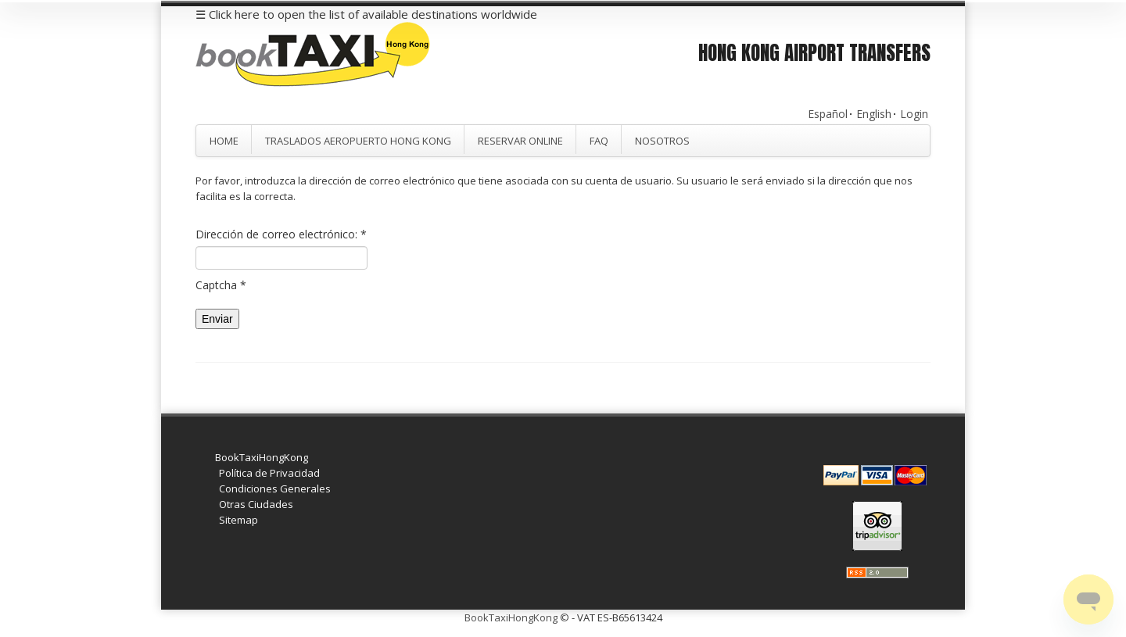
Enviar (217, 319)
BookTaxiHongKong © (516, 617)
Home (224, 141)
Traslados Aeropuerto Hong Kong (358, 141)
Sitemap (238, 520)
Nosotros (662, 141)
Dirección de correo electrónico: (281, 234)
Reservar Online (520, 141)
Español (828, 113)
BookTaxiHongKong (261, 457)
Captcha (220, 284)
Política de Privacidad (269, 473)
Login (914, 113)
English (873, 113)
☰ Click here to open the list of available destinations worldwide (366, 14)
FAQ (599, 141)
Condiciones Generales (275, 488)
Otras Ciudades (256, 504)
